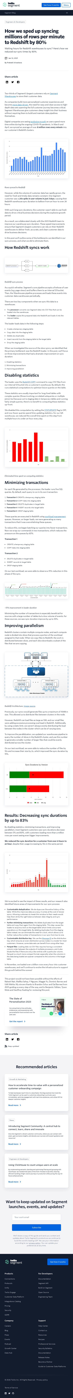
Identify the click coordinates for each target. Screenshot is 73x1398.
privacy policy (34, 1243)
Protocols (8, 1283)
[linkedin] (7, 82)
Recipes (41, 1339)
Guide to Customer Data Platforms (52, 1366)
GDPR (7, 1315)
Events (7, 1339)
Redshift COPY (29, 382)
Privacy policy (42, 1380)
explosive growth (38, 121)
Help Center (43, 1326)
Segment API (43, 1283)
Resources (42, 1335)
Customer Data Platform (14, 1297)
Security (8, 1310)
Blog (6, 1330)
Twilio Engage (10, 1292)
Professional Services (46, 1344)
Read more (15, 1105)
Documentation (44, 1279)
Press (7, 1335)
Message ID (46, 938)
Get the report (17, 1021)
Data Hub (8, 1353)
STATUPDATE (50, 410)
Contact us (42, 1330)
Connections (10, 1279)
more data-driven (20, 104)
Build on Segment (45, 1288)
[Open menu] (66, 5)
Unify (7, 1288)
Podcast (8, 1344)
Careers (8, 1326)
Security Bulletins (45, 1348)
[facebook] (18, 82)
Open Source (43, 1292)
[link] (36, 13)
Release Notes (44, 1357)
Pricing (7, 1306)
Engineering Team (45, 1297)
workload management (55, 516)
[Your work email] (36, 1217)
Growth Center (11, 1348)
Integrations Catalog (13, 1301)
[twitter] (12, 82)
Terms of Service (11, 1388)
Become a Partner (45, 1362)
